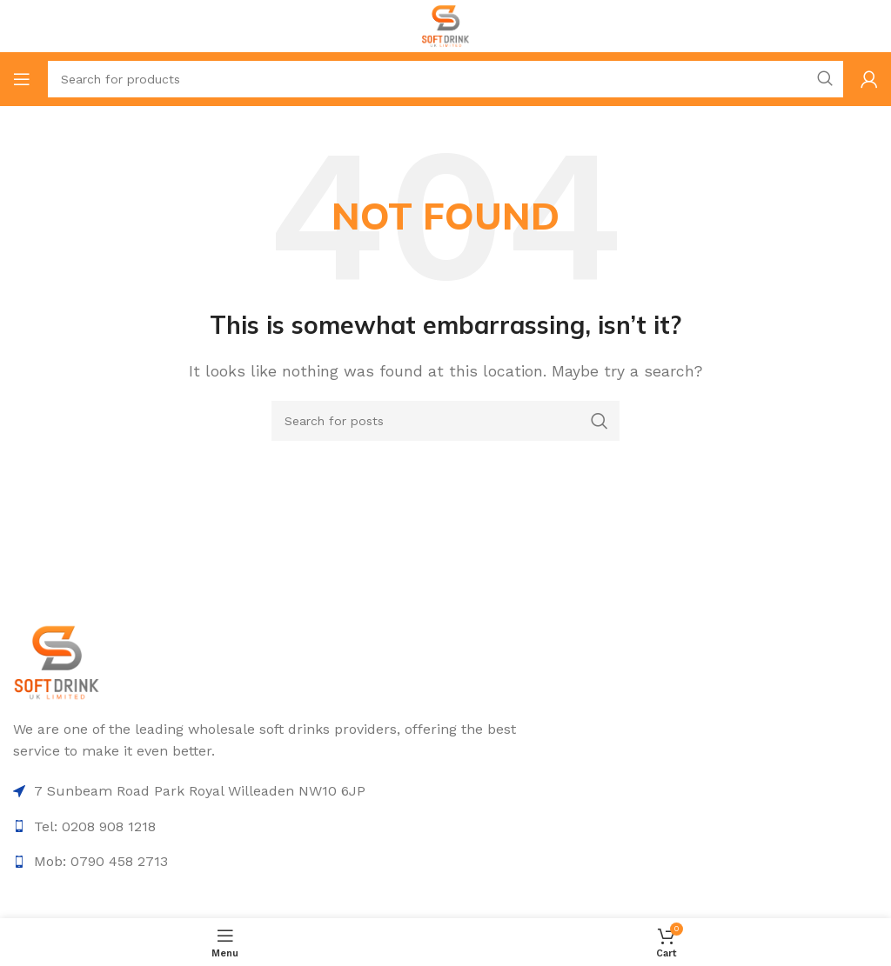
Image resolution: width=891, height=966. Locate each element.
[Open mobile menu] (21, 79)
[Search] (445, 79)
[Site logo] (446, 25)
